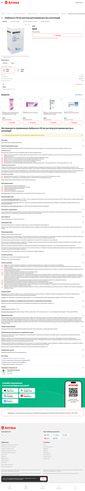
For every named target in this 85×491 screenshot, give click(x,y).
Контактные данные (48, 446)
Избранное (59, 488)
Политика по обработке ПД (7, 448)
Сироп (12, 63)
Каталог (26, 488)
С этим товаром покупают (30, 21)
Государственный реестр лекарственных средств (13, 359)
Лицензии (45, 448)
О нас (44, 444)
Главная (9, 488)
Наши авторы (46, 458)
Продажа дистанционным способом (9, 444)
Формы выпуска (45, 21)
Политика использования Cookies (9, 450)
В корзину (58, 35)
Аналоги (5, 21)
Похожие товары (15, 21)
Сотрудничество (47, 456)
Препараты (3, 462)
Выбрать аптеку (79, 2)
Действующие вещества (7, 464)
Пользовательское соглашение (8, 446)
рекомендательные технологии (16, 478)
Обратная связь (5, 460)
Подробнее (9, 374)
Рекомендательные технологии (8, 452)
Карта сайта (4, 454)
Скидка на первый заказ (6, 466)
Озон (82, 80)
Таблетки (5, 63)
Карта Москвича (47, 454)
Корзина (42, 488)
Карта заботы (46, 452)
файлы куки (28, 478)
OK (43, 479)
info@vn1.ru (3, 456)
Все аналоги (78, 94)
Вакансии (45, 450)
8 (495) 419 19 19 (5, 458)
